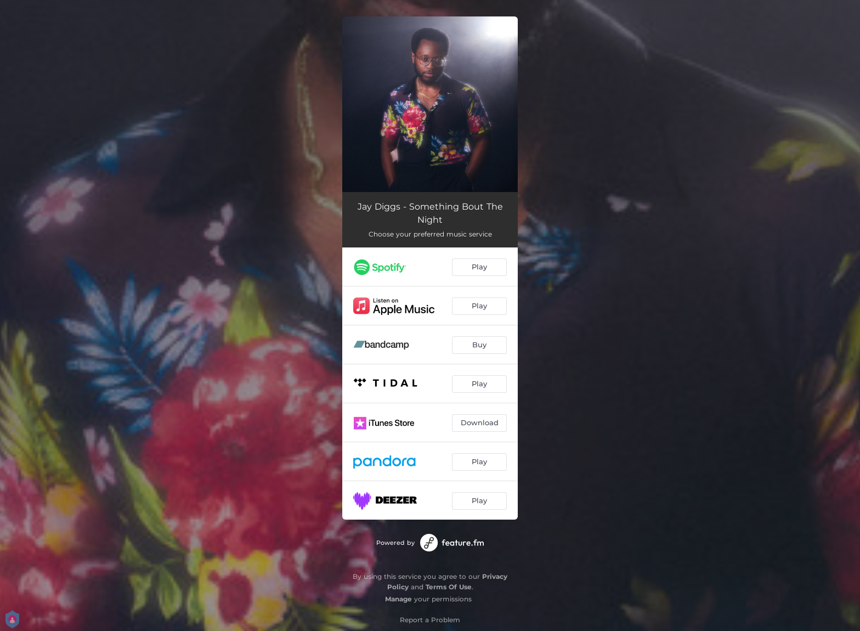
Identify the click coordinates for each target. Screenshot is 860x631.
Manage (398, 599)
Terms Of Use (449, 587)
